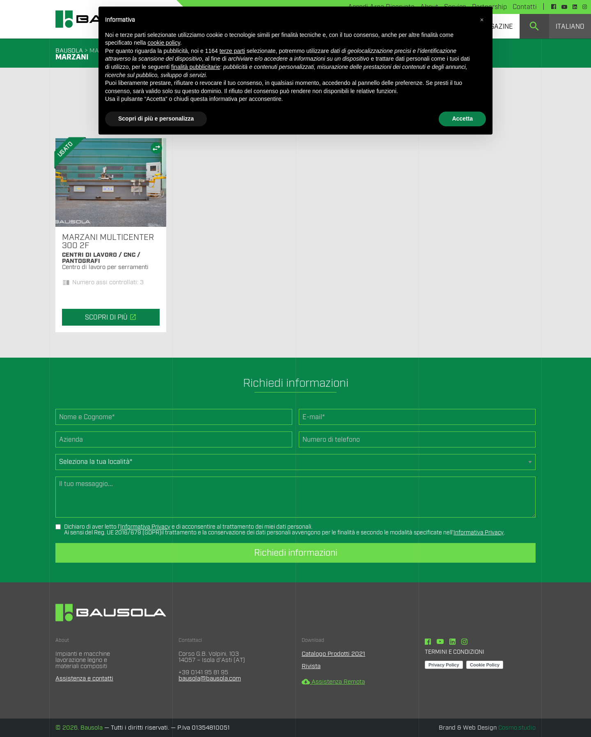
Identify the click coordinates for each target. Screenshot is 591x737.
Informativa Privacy (145, 527)
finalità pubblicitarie (195, 67)
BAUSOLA (69, 51)
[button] (481, 19)
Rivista (311, 666)
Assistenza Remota (333, 682)
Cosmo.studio (517, 728)
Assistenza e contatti (84, 678)
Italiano (570, 26)
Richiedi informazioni (295, 552)
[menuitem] (534, 26)
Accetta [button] (462, 118)
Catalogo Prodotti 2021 (333, 654)
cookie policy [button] (164, 42)
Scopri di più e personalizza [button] (156, 118)
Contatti (525, 7)
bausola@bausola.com (210, 678)
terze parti (232, 51)
